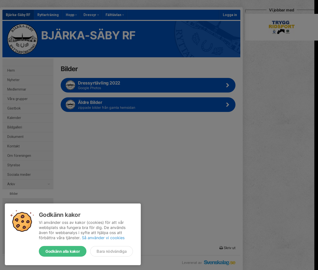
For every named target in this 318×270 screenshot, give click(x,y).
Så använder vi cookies (103, 237)
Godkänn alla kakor (62, 251)
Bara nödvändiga (111, 251)
